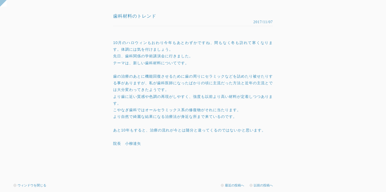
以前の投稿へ (263, 185)
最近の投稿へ (234, 185)
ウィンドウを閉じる (32, 185)
